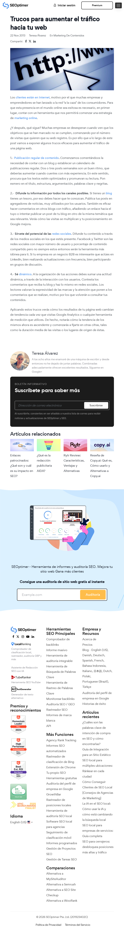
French (99, 660)
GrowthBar (53, 794)
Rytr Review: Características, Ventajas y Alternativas (74, 463)
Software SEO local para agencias (59, 824)
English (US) (99, 650)
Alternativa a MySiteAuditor (56, 876)
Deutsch (98, 655)
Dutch (107, 671)
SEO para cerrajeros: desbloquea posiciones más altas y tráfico (97, 847)
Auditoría (93, 594)
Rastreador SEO (56, 710)
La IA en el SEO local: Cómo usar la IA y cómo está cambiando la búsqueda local (97, 812)
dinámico (25, 274)
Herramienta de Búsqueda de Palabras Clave (61, 671)
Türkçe (86, 687)
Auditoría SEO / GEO (60, 704)
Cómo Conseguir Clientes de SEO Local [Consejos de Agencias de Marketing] (97, 790)
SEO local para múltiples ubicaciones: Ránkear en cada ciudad (97, 768)
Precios (87, 645)
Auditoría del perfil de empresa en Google (61, 786)
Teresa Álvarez (37, 35)
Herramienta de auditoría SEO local (59, 813)
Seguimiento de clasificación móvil (58, 835)
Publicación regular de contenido (36, 158)
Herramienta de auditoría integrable (59, 658)
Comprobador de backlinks (58, 642)
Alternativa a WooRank (61, 901)
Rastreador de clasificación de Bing (60, 759)
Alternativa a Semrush (61, 884)
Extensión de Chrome (61, 767)
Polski (86, 676)
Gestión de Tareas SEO (61, 859)
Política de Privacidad (48, 924)
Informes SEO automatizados (56, 748)
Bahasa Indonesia (94, 666)
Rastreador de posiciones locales (58, 802)
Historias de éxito (94, 704)
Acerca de (89, 639)
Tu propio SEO (56, 773)
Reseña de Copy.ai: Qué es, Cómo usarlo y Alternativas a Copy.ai (101, 465)
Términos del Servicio (77, 924)
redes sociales (61, 234)
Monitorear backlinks (60, 699)
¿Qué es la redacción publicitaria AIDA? (44, 463)
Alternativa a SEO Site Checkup (61, 892)
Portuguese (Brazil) (95, 681)
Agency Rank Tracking (61, 740)
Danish (87, 655)
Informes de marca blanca (59, 717)
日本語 (98, 671)
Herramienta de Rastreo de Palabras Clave (59, 688)
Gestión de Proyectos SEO (61, 851)
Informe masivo (56, 650)
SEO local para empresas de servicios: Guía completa (97, 830)
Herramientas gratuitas (61, 778)
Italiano (87, 671)
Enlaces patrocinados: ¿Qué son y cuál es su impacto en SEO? (21, 465)
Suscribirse (96, 405)
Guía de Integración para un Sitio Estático (96, 752)
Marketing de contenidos (69, 35)
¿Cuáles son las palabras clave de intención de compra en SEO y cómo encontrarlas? (96, 733)
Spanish (87, 660)
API (48, 726)
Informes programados (61, 843)
